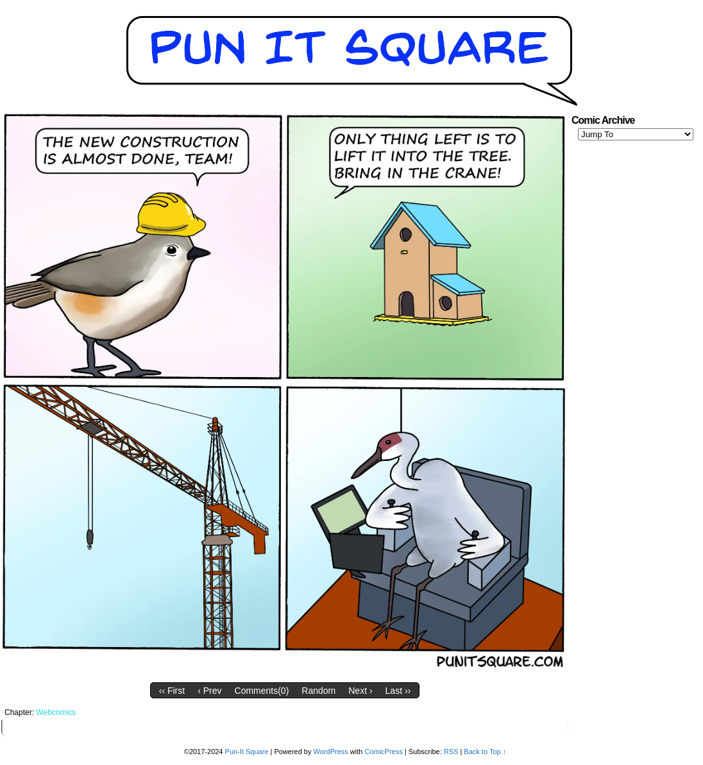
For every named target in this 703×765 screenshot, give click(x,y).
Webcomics (56, 712)
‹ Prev (209, 690)
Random (318, 690)
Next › (360, 690)
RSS (451, 751)
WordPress (331, 751)
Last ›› (398, 690)
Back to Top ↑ (485, 751)
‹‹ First (172, 690)
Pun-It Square (247, 751)
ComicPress (383, 751)
